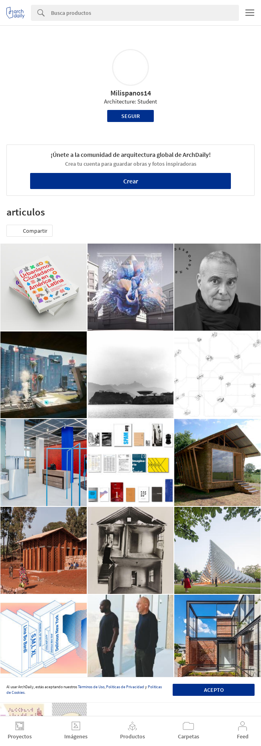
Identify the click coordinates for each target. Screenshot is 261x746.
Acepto (214, 689)
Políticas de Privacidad (125, 686)
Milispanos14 (130, 93)
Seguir (130, 116)
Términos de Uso (91, 686)
